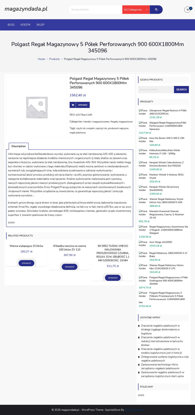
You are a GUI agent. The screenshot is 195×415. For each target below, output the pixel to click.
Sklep (40, 25)
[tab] (19, 146)
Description (19, 146)
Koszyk (25, 25)
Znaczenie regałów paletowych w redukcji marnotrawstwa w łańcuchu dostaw (162, 341)
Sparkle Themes (134, 410)
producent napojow (118, 128)
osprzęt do (101, 128)
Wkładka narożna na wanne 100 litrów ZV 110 (69, 247)
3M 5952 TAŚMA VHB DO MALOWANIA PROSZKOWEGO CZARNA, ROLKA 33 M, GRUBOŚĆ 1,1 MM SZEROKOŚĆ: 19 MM (112, 253)
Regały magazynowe (121, 121)
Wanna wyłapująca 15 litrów (26, 246)
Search (181, 89)
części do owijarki (85, 128)
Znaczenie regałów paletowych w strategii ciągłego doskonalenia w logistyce (160, 329)
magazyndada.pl (26, 9)
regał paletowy (78, 132)
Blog (11, 25)
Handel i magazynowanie (96, 121)
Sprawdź (82, 105)
